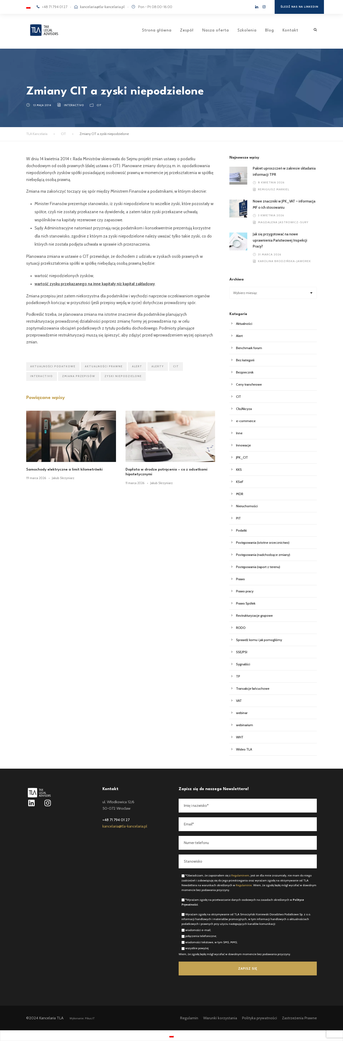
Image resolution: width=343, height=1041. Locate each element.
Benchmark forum (249, 348)
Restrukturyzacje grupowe (254, 615)
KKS (239, 469)
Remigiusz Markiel (273, 189)
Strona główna (157, 30)
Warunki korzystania (220, 1018)
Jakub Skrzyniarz (63, 478)
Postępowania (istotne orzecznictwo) (262, 542)
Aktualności (244, 323)
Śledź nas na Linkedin (299, 6)
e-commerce (246, 421)
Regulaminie (244, 885)
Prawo (240, 579)
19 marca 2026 (36, 478)
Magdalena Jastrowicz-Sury (283, 222)
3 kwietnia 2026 (271, 215)
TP (238, 676)
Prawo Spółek (245, 603)
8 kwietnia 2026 (271, 182)
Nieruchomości (247, 506)
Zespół (187, 30)
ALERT (137, 366)
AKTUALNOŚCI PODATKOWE (53, 366)
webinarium (244, 725)
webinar (241, 713)
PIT (238, 518)
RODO (241, 628)
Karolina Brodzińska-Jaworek (284, 261)
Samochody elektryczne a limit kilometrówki (64, 469)
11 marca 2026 (135, 483)
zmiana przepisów (78, 376)
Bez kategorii (245, 360)
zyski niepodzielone (123, 376)
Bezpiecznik (244, 372)
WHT (239, 737)
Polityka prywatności (259, 1018)
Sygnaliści (243, 664)
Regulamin (189, 1018)
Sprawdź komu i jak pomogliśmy (259, 640)
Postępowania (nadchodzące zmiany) (263, 555)
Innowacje (243, 445)
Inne (239, 433)
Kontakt (290, 30)
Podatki (241, 530)
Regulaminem (240, 875)
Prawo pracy (244, 591)
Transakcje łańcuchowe (252, 688)
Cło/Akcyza (244, 409)
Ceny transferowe (249, 384)
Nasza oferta (215, 30)
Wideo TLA (244, 749)
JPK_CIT (242, 457)
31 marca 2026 (269, 254)
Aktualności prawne (104, 366)
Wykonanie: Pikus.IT (82, 1018)
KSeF (239, 482)
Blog (269, 30)
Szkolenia (247, 30)
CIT (99, 105)
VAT (239, 701)
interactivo (74, 105)
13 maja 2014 (42, 105)
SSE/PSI (241, 652)
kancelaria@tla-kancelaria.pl (102, 7)
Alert (239, 336)
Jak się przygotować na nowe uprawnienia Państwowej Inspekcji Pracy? (280, 240)
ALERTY (157, 366)
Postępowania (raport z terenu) (258, 567)
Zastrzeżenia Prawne (299, 1018)
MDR (239, 494)
